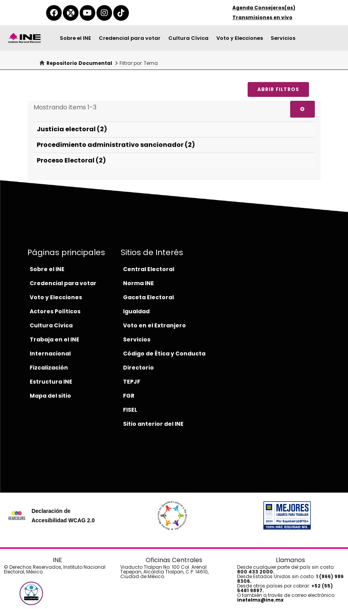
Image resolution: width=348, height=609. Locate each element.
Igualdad (136, 311)
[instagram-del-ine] (104, 13)
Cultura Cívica (188, 38)
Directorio (138, 367)
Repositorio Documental (79, 63)
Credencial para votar (130, 38)
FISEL (130, 410)
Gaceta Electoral (148, 297)
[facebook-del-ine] (54, 13)
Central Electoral (148, 269)
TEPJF (131, 382)
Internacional (50, 353)
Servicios (283, 38)
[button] (31, 593)
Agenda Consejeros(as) (263, 7)
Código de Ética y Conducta (164, 353)
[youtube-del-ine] (87, 13)
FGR (128, 396)
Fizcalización (49, 367)
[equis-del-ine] (71, 13)
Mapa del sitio (50, 396)
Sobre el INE (75, 38)
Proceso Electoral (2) (71, 160)
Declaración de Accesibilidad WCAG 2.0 (63, 515)
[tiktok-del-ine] (121, 13)
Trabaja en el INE (54, 339)
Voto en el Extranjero (154, 325)
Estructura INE (51, 382)
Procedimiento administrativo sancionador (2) (116, 144)
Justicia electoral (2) (72, 129)
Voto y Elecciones (239, 38)
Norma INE (138, 283)
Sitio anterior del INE (153, 424)
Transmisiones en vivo (262, 17)
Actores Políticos (55, 311)
